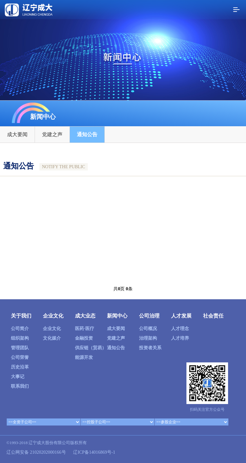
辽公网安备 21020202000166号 (36, 452)
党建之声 (52, 135)
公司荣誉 (20, 357)
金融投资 (84, 338)
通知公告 (87, 135)
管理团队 (20, 347)
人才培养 (180, 338)
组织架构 (20, 338)
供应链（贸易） (90, 347)
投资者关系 (150, 347)
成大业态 (85, 315)
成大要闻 (17, 135)
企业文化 (53, 315)
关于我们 (21, 315)
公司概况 (148, 328)
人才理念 (180, 328)
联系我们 (20, 386)
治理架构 (148, 338)
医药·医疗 (84, 328)
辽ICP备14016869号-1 (94, 452)
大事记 (17, 376)
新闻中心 (117, 315)
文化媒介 (52, 338)
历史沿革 (20, 367)
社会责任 (213, 315)
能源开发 (84, 357)
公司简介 (20, 328)
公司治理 (149, 315)
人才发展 (181, 315)
